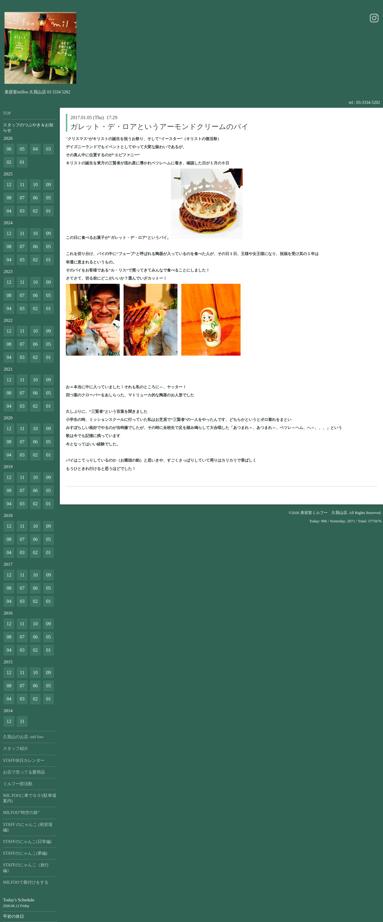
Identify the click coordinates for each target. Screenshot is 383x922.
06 (9, 148)
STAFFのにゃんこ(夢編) (25, 853)
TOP (7, 113)
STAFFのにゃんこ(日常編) (27, 841)
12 (9, 184)
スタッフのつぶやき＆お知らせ (28, 128)
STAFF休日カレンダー (24, 760)
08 (9, 197)
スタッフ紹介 (15, 748)
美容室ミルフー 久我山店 (323, 512)
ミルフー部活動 (17, 784)
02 (9, 162)
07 (22, 197)
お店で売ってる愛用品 (24, 772)
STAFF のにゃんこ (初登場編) (27, 827)
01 (22, 162)
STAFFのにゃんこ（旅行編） (26, 868)
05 (22, 148)
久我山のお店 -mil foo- (23, 737)
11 (22, 184)
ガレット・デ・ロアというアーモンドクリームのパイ (159, 127)
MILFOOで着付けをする (25, 882)
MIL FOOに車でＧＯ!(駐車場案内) (29, 798)
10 (35, 184)
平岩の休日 (13, 916)
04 (35, 148)
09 (48, 184)
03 (48, 148)
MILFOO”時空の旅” (21, 812)
